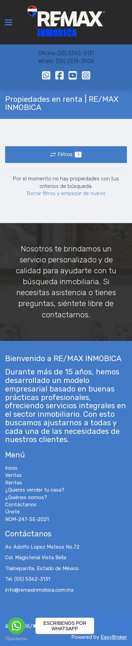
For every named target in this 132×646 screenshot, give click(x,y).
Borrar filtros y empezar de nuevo (66, 193)
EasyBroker (114, 637)
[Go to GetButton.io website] (16, 639)
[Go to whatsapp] (16, 625)
